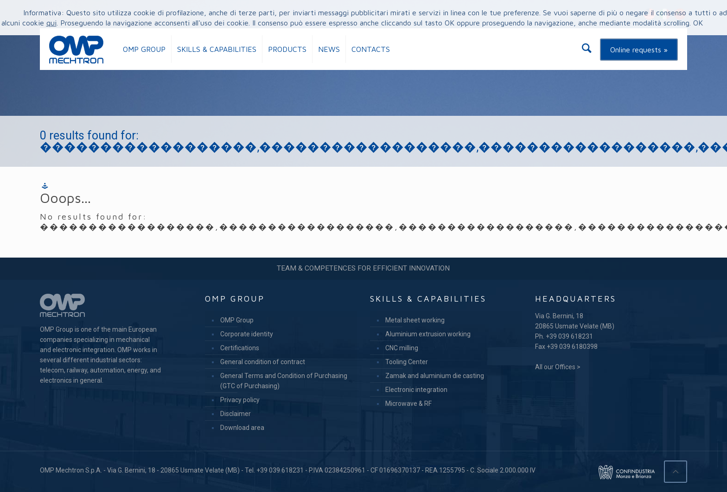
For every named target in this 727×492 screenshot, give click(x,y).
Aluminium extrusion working (428, 334)
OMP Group (237, 320)
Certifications (239, 348)
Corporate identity (246, 334)
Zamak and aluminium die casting (434, 375)
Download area (242, 427)
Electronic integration (416, 389)
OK (698, 23)
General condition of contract (262, 362)
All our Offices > (557, 367)
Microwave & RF (408, 403)
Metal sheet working (415, 320)
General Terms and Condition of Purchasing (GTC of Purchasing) (283, 381)
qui (51, 23)
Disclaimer (235, 413)
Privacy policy (240, 400)
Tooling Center (406, 362)
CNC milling (401, 348)
